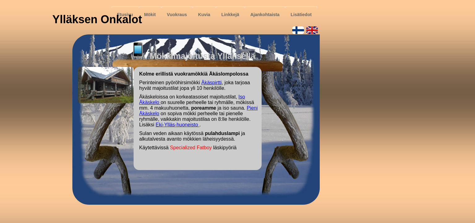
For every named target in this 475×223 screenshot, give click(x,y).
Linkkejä (230, 14)
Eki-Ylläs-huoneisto (177, 124)
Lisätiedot (301, 14)
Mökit (150, 14)
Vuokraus (177, 14)
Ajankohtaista (264, 14)
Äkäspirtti (211, 82)
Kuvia (204, 14)
